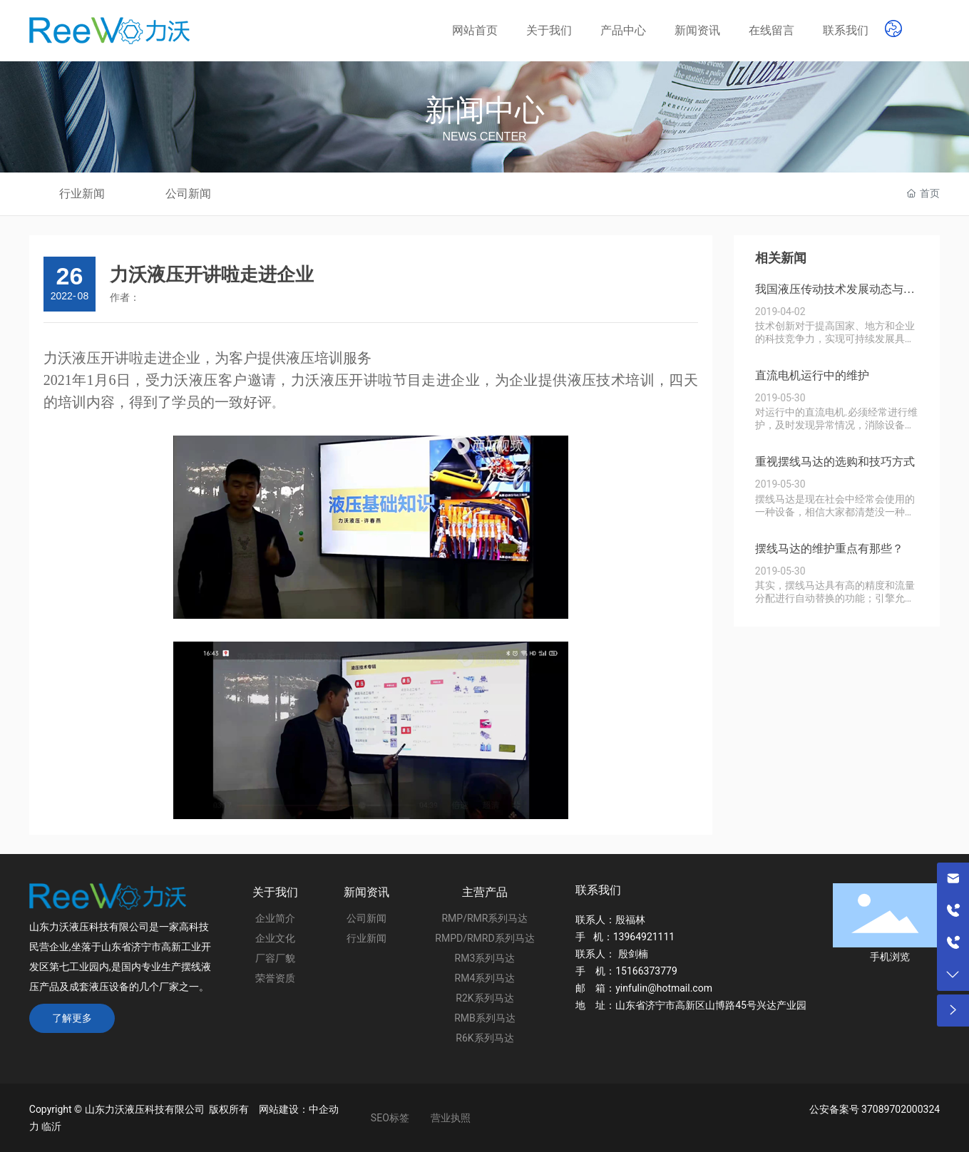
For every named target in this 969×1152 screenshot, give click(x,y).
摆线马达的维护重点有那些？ (829, 548)
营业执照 (451, 1117)
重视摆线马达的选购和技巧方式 (835, 462)
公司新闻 (188, 193)
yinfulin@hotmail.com (663, 988)
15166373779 (646, 971)
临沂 (51, 1126)
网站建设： (284, 1109)
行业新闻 (82, 193)
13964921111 (644, 936)
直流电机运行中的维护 (812, 375)
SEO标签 (390, 1117)
